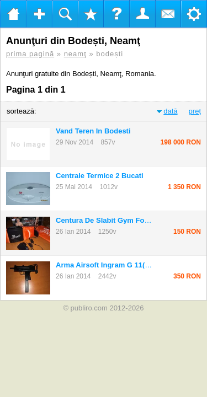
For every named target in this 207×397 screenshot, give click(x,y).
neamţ (75, 54)
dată (170, 111)
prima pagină (30, 54)
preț (195, 111)
